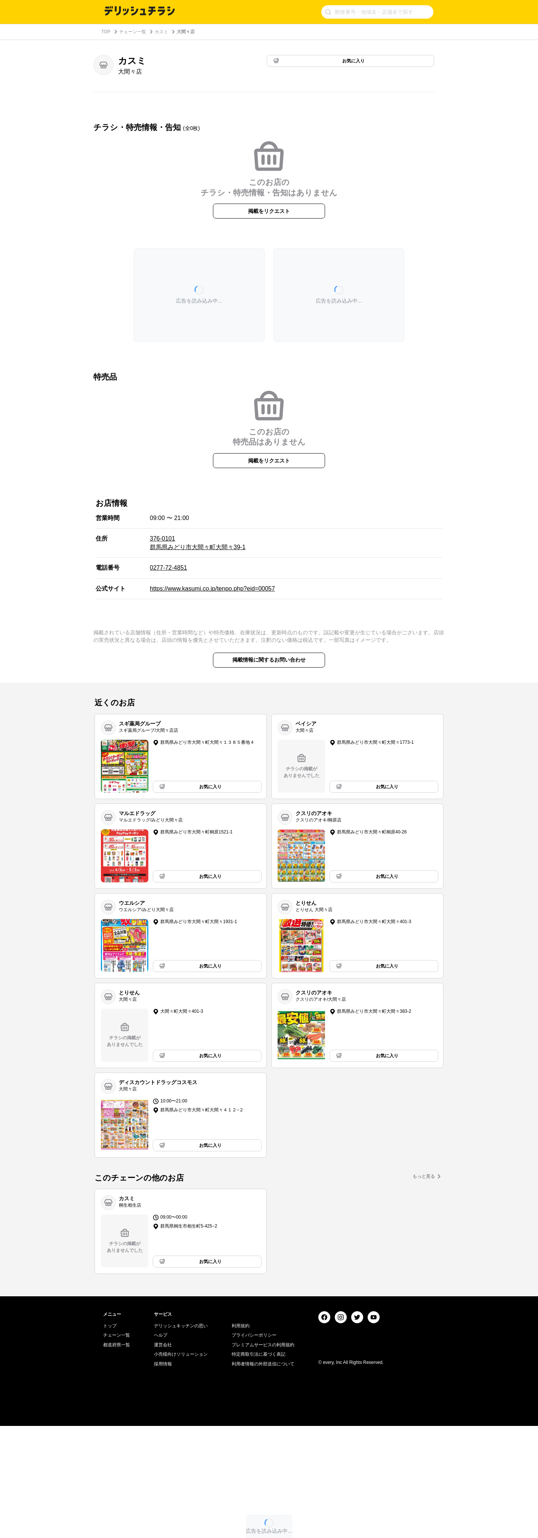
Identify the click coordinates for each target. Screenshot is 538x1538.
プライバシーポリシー (254, 1447)
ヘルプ (160, 1447)
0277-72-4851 (168, 567)
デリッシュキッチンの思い (181, 1437)
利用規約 (241, 1437)
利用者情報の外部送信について (263, 1476)
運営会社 (163, 1457)
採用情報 (163, 1476)
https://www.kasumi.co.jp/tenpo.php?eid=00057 (212, 588)
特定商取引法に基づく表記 (258, 1466)
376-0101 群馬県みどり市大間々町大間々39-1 (197, 542)
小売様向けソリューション (181, 1466)
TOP (105, 31)
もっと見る (423, 1176)
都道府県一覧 (116, 1457)
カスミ (161, 31)
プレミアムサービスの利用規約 (263, 1457)
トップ (110, 1437)
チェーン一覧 (132, 31)
